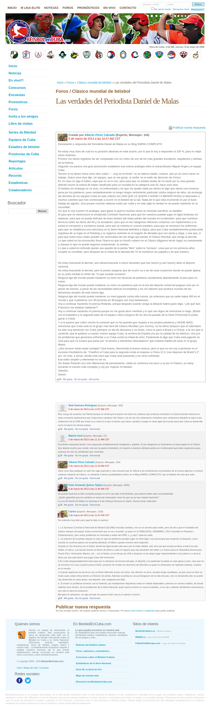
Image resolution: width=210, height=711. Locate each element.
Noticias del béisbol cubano (91, 645)
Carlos (72, 511)
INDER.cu (152, 637)
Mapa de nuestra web (87, 675)
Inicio (60, 82)
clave (171, 4)
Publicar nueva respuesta (189, 127)
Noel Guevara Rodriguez (82, 405)
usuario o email (151, 4)
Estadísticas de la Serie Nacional (93, 663)
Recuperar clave (181, 9)
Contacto (44, 668)
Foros (70, 82)
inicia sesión (136, 610)
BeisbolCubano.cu (153, 631)
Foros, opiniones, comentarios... (93, 651)
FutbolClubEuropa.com (160, 643)
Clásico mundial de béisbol (94, 82)
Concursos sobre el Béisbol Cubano (95, 657)
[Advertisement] (130, 70)
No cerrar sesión (162, 9)
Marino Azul (75, 435)
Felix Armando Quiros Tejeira (85, 485)
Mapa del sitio (31, 668)
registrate (150, 610)
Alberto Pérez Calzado (99, 135)
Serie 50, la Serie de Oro (89, 669)
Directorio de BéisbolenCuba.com (94, 681)
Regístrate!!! (197, 9)
